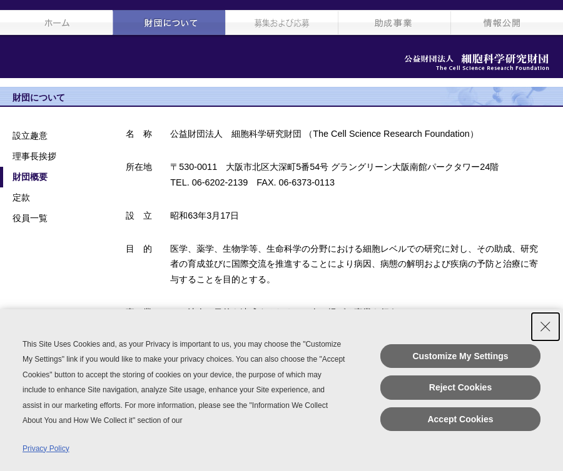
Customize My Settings (460, 356)
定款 (21, 197)
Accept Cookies (460, 419)
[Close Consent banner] (545, 326)
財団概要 (30, 177)
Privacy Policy (46, 448)
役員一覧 (30, 218)
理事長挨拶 (34, 156)
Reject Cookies (460, 387)
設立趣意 (30, 136)
